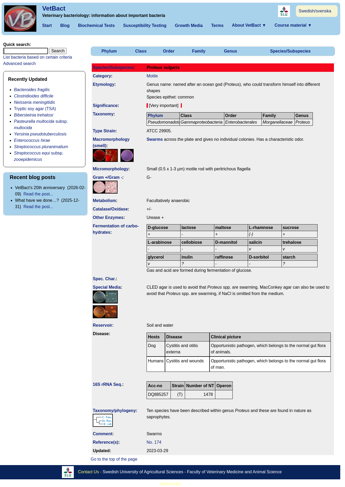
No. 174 (154, 442)
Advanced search (19, 63)
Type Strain (104, 131)
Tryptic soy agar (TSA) (35, 108)
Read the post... (38, 194)
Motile (152, 76)
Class (141, 51)
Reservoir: (103, 325)
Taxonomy (103, 114)
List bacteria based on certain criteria (37, 57)
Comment (102, 434)
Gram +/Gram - (107, 177)
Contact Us (88, 472)
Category (102, 76)
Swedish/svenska (315, 11)
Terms (217, 25)
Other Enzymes (108, 217)
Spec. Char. (104, 279)
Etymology (103, 84)
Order (168, 51)
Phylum (109, 51)
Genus (230, 51)
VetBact (53, 8)
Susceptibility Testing (144, 25)
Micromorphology (110, 169)
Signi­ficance (105, 105)
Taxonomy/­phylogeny (114, 410)
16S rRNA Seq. (107, 384)
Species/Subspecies (290, 51)
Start (47, 25)
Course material (293, 25)
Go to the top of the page (114, 459)
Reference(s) (105, 442)
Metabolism (104, 200)
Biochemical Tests (96, 25)
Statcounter (170, 483)
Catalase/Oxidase (110, 209)
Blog (65, 25)
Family (199, 51)
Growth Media (189, 25)
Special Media (107, 287)
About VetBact (249, 25)
